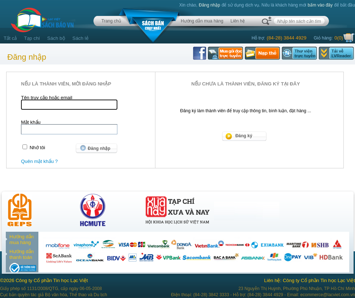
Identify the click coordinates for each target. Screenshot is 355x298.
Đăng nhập (209, 5)
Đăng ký (243, 135)
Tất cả (10, 38)
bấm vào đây (320, 5)
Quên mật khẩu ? (39, 161)
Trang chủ (111, 21)
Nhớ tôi (37, 147)
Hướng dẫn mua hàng (202, 21)
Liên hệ (237, 21)
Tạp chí (32, 38)
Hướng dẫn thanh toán (21, 254)
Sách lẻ (80, 38)
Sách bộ (56, 38)
